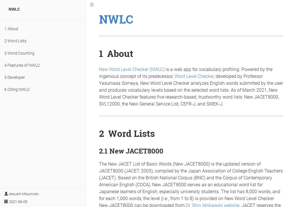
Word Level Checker (194, 76)
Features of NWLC (22, 65)
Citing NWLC (17, 89)
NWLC (14, 9)
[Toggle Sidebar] (92, 5)
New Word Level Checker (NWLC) (132, 69)
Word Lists (15, 41)
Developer (14, 77)
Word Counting (19, 53)
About (11, 28)
